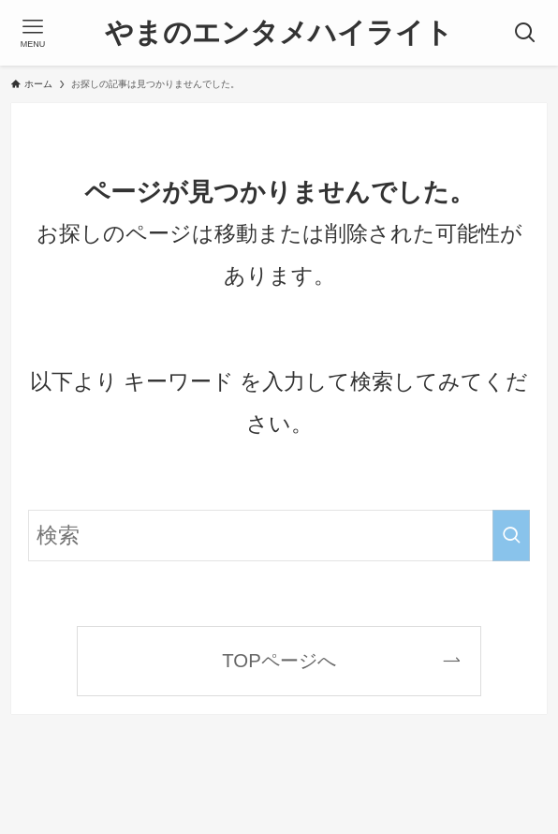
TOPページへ (279, 660)
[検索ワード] (279, 535)
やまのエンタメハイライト (279, 33)
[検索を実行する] (511, 535)
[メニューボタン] (33, 33)
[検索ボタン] (525, 33)
